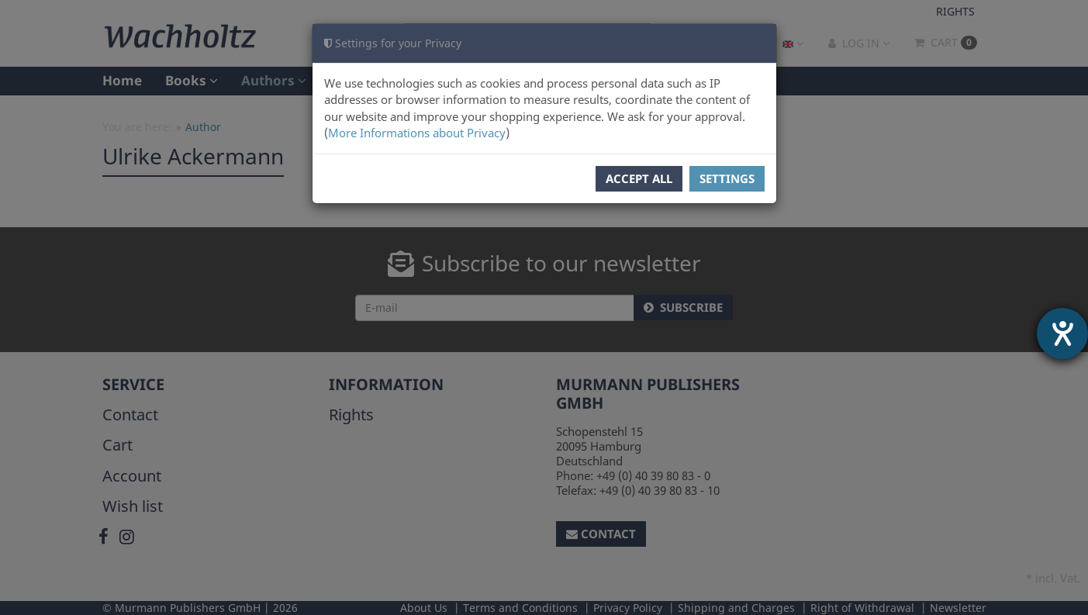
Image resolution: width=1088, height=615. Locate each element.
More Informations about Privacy (417, 132)
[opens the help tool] (1062, 333)
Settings (727, 178)
